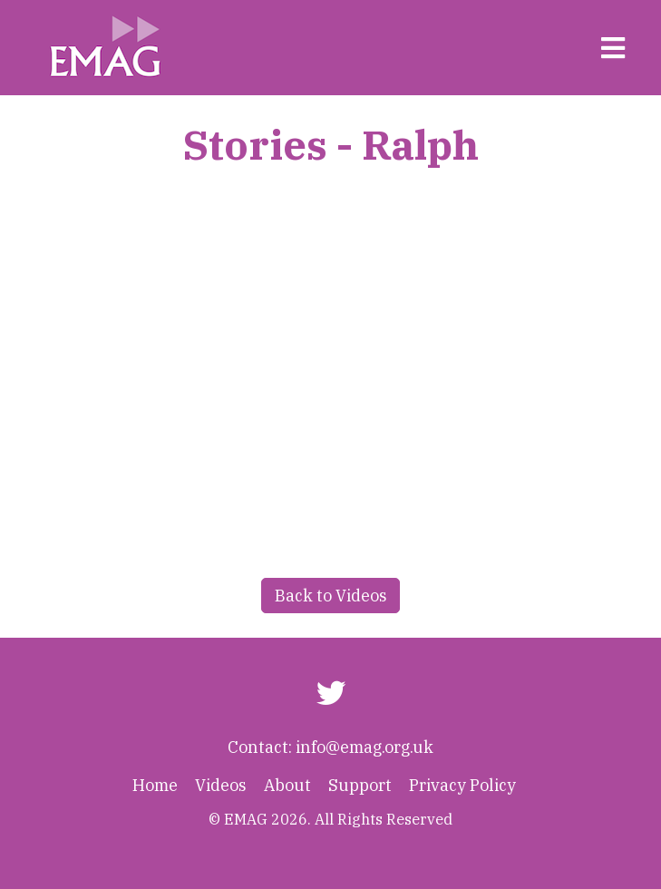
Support (360, 785)
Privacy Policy (462, 785)
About (287, 785)
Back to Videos (331, 595)
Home (155, 785)
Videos (221, 785)
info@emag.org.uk (364, 747)
